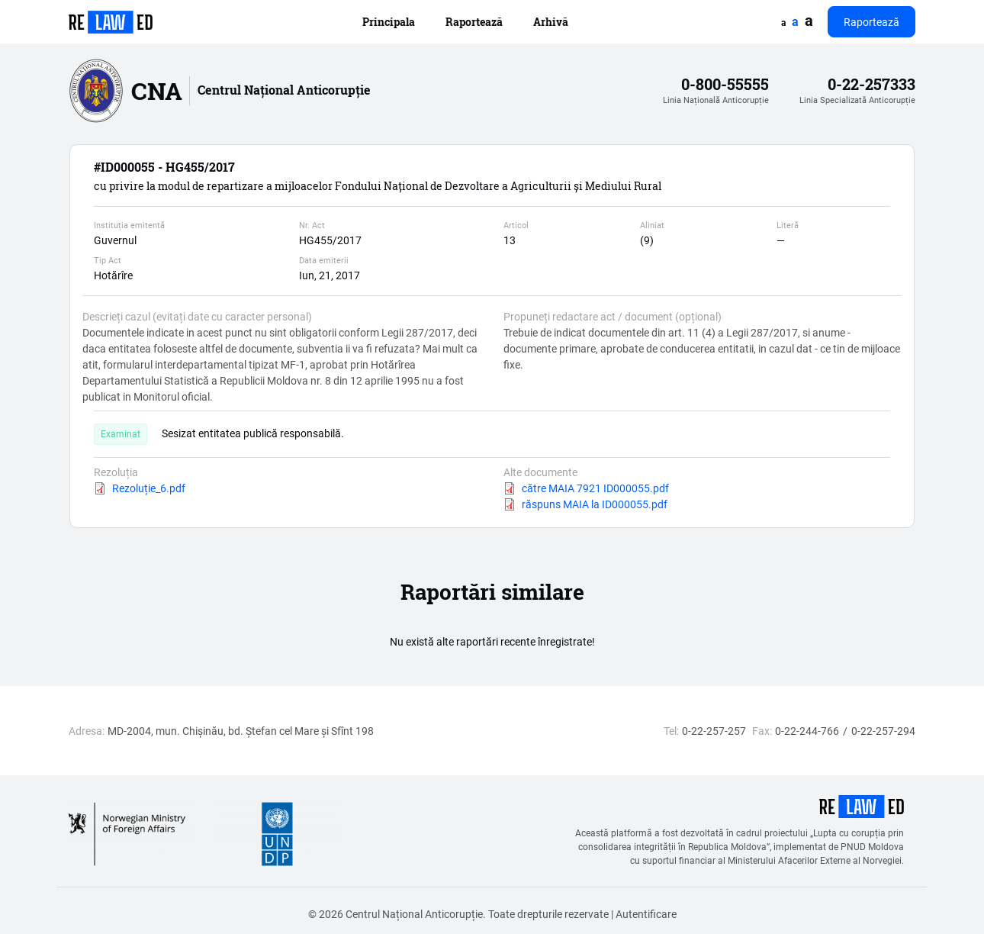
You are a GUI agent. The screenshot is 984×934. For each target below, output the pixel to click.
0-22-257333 (871, 84)
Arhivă (550, 21)
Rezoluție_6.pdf (148, 488)
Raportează (474, 21)
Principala (388, 21)
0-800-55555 (725, 84)
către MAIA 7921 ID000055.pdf (595, 488)
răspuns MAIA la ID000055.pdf (594, 504)
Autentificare (646, 914)
